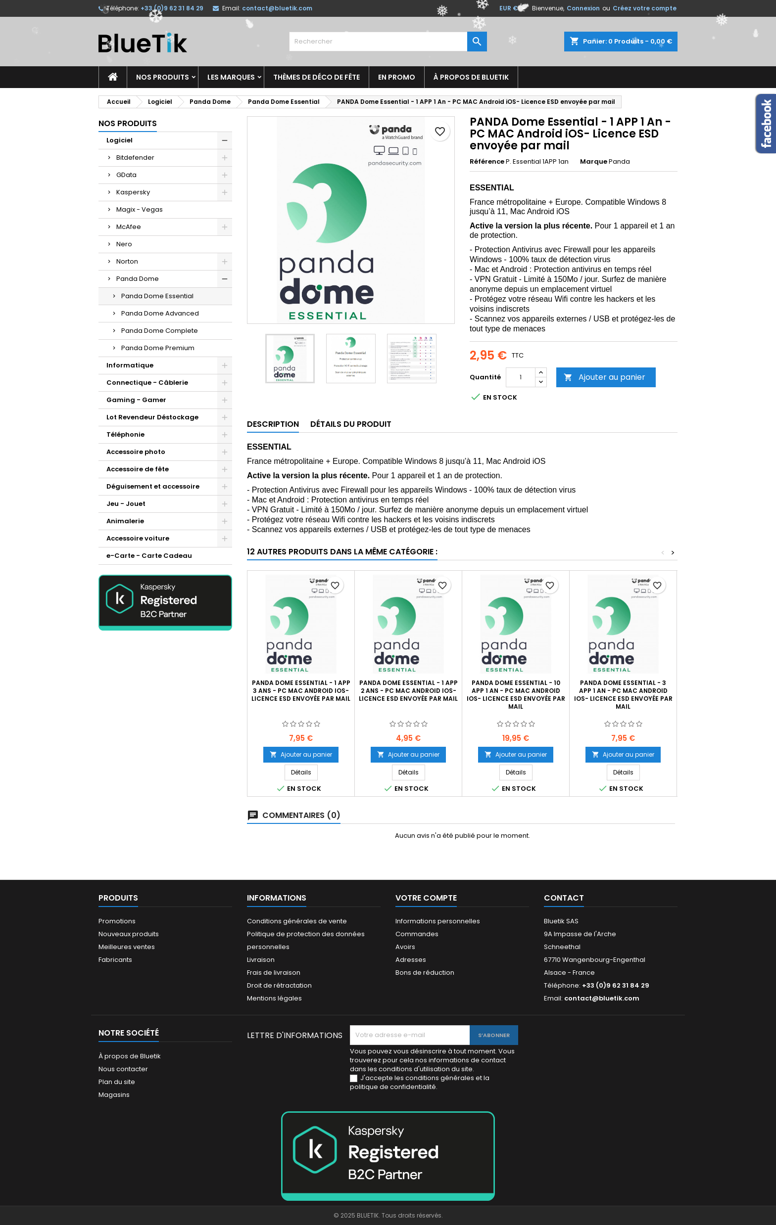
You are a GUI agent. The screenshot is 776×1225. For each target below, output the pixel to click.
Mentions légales (274, 998)
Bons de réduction (424, 972)
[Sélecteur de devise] (513, 8)
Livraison (261, 959)
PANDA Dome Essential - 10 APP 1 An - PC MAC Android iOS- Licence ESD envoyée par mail (516, 695)
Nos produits (162, 77)
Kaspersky (133, 192)
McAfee (128, 226)
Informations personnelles (437, 921)
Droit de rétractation (279, 985)
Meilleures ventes (126, 947)
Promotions (117, 921)
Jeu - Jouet (126, 503)
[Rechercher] (388, 41)
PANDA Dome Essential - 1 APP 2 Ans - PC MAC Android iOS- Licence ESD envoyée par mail (408, 691)
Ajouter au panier (604, 377)
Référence (487, 161)
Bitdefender (135, 157)
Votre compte (426, 898)
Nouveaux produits (128, 934)
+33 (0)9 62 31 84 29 (172, 8)
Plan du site (116, 1082)
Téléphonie (125, 434)
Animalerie (125, 521)
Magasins (114, 1094)
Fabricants (115, 959)
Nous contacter (123, 1069)
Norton (127, 261)
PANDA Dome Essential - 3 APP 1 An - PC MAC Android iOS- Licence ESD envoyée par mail (623, 695)
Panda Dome (137, 278)
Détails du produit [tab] (350, 424)
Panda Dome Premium (157, 348)
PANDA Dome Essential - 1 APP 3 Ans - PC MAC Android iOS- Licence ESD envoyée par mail (300, 691)
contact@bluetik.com (277, 8)
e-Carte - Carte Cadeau (149, 555)
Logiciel (119, 140)
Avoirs (405, 947)
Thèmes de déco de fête (316, 77)
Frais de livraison (273, 972)
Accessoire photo (135, 451)
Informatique (129, 365)
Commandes (416, 934)
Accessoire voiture (137, 538)
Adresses (410, 959)
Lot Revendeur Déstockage (152, 417)
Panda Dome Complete (159, 330)
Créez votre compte (645, 8)
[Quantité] (520, 377)
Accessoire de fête (137, 469)
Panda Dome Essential (157, 296)
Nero (124, 244)
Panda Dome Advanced (160, 313)
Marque (593, 161)
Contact (564, 898)
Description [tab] (273, 424)
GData (126, 175)
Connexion (583, 8)
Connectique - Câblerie (147, 382)
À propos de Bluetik (471, 77)
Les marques (231, 77)
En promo (396, 77)
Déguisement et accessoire (152, 486)
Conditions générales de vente (297, 921)
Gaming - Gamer (136, 400)
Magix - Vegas (139, 209)
